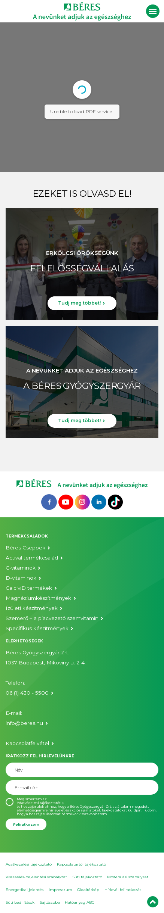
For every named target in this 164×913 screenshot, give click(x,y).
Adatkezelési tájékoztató (29, 864)
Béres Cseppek (25, 548)
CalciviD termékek (29, 588)
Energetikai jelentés (24, 889)
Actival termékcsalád (32, 558)
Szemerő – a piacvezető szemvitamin (52, 618)
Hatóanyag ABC (79, 902)
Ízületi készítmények (32, 608)
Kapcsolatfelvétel (27, 743)
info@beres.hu (24, 723)
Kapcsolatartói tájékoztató (81, 864)
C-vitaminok (21, 568)
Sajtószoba (50, 902)
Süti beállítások (20, 902)
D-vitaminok (21, 578)
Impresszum (60, 889)
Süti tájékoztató (87, 877)
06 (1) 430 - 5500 (27, 693)
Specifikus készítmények (37, 628)
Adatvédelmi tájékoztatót (39, 803)
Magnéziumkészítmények (38, 598)
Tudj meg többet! (79, 303)
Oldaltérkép (88, 889)
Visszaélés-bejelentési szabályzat (36, 877)
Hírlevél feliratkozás (122, 889)
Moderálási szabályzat (127, 877)
